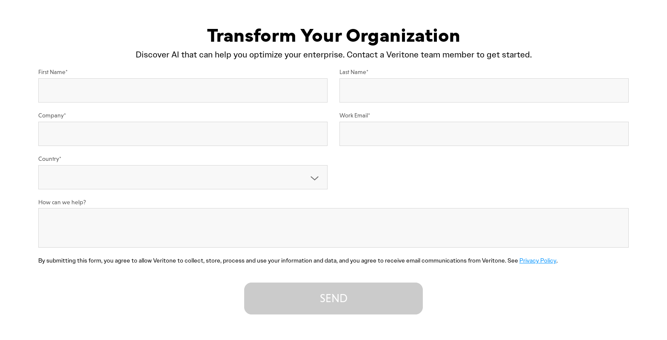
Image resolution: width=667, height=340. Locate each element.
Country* (49, 158)
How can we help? (62, 202)
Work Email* (354, 115)
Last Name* (353, 72)
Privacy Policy (537, 260)
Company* (52, 115)
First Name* (53, 72)
